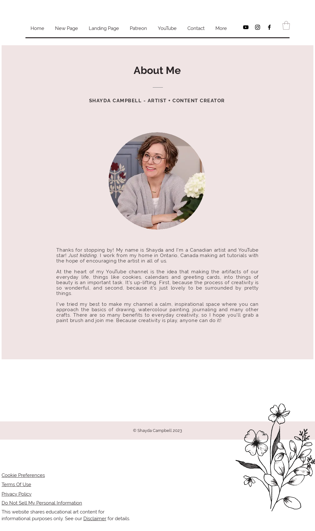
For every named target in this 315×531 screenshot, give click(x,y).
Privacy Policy (17, 494)
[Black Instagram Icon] (257, 27)
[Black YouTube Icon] (245, 27)
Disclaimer (94, 518)
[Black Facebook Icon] (269, 27)
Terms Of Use (16, 484)
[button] (286, 25)
